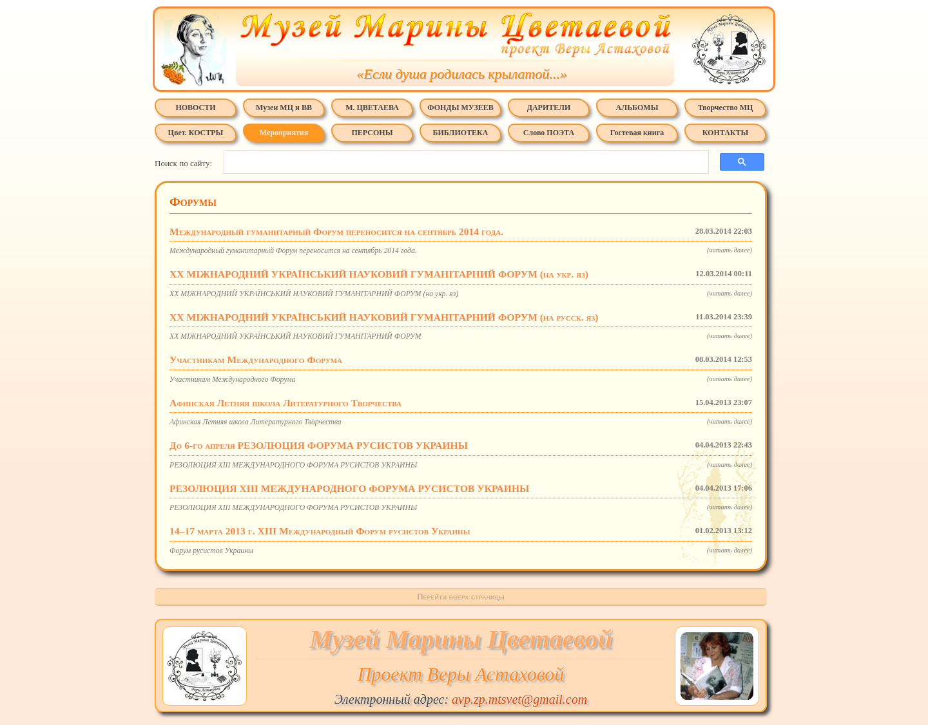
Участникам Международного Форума (460, 359)
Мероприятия (284, 132)
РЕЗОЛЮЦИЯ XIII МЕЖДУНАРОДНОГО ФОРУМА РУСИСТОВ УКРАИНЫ (460, 465)
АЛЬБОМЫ (637, 107)
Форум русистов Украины (460, 550)
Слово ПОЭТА (548, 132)
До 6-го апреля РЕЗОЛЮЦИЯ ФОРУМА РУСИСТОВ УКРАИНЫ (460, 445)
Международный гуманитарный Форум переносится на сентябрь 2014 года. (460, 231)
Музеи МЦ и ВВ (284, 107)
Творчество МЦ (725, 107)
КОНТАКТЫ (725, 132)
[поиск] (462, 162)
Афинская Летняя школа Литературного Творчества (460, 402)
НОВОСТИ (195, 107)
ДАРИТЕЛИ (549, 107)
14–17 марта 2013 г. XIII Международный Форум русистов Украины (460, 530)
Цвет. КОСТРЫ (196, 132)
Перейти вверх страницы (461, 596)
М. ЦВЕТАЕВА (372, 107)
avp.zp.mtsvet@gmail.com (519, 699)
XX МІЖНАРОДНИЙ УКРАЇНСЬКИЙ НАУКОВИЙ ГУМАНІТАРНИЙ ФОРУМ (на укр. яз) (460, 274)
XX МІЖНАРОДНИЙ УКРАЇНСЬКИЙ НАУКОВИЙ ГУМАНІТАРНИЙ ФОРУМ (460, 336)
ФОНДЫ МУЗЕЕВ (460, 107)
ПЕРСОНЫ (372, 132)
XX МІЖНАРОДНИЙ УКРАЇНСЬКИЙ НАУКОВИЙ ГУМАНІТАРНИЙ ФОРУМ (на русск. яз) (460, 317)
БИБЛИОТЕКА (460, 132)
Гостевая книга (637, 132)
